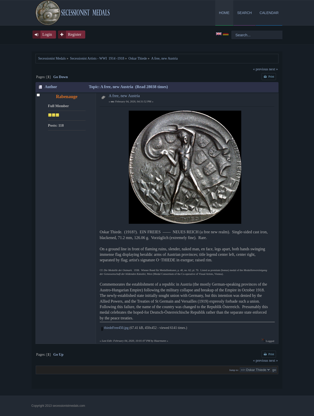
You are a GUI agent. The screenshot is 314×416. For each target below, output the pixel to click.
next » (273, 69)
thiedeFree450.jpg (114, 328)
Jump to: (234, 369)
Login (47, 34)
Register (74, 34)
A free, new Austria (124, 96)
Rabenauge (67, 96)
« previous (260, 69)
